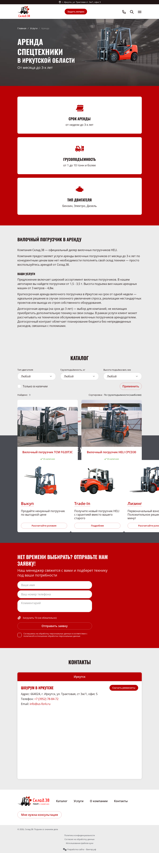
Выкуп (27, 503)
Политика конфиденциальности (79, 835)
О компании (99, 801)
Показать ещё (80, 421)
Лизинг (135, 503)
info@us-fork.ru (40, 704)
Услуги (33, 28)
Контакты (121, 801)
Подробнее (97, 525)
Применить (130, 386)
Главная (21, 28)
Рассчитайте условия (44, 525)
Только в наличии (35, 386)
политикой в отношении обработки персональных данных (51, 636)
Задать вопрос (75, 11)
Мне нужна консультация (39, 815)
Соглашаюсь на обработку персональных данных (47, 633)
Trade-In (82, 503)
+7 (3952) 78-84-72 (46, 699)
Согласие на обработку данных (79, 839)
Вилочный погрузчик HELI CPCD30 (111, 452)
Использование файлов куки (79, 843)
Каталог (61, 801)
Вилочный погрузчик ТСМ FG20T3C (47, 452)
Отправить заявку (55, 626)
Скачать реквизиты (123, 687)
